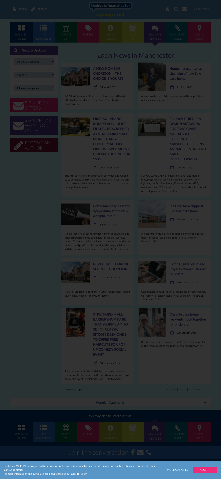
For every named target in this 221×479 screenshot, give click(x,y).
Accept (205, 469)
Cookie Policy (79, 473)
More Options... (177, 469)
